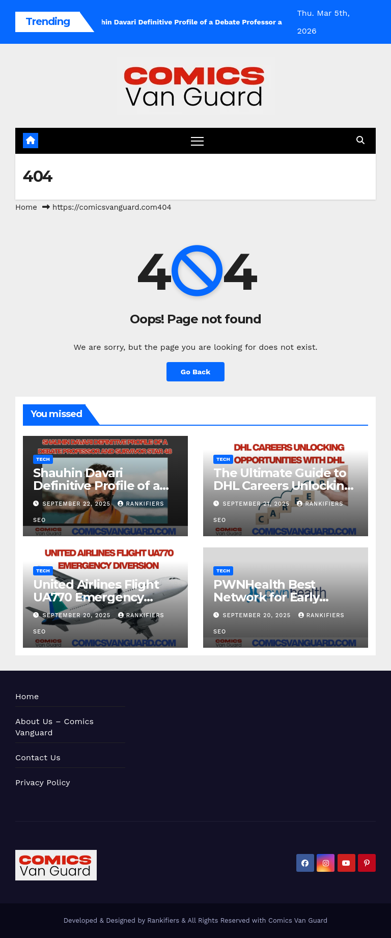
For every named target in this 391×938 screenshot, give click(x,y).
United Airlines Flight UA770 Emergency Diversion (96, 597)
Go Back (195, 372)
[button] (360, 140)
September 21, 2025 (257, 504)
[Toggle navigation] (197, 141)
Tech (43, 459)
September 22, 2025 (78, 504)
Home (26, 207)
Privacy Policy (42, 782)
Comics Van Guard (297, 920)
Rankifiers (163, 920)
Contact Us (38, 757)
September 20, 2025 (78, 615)
